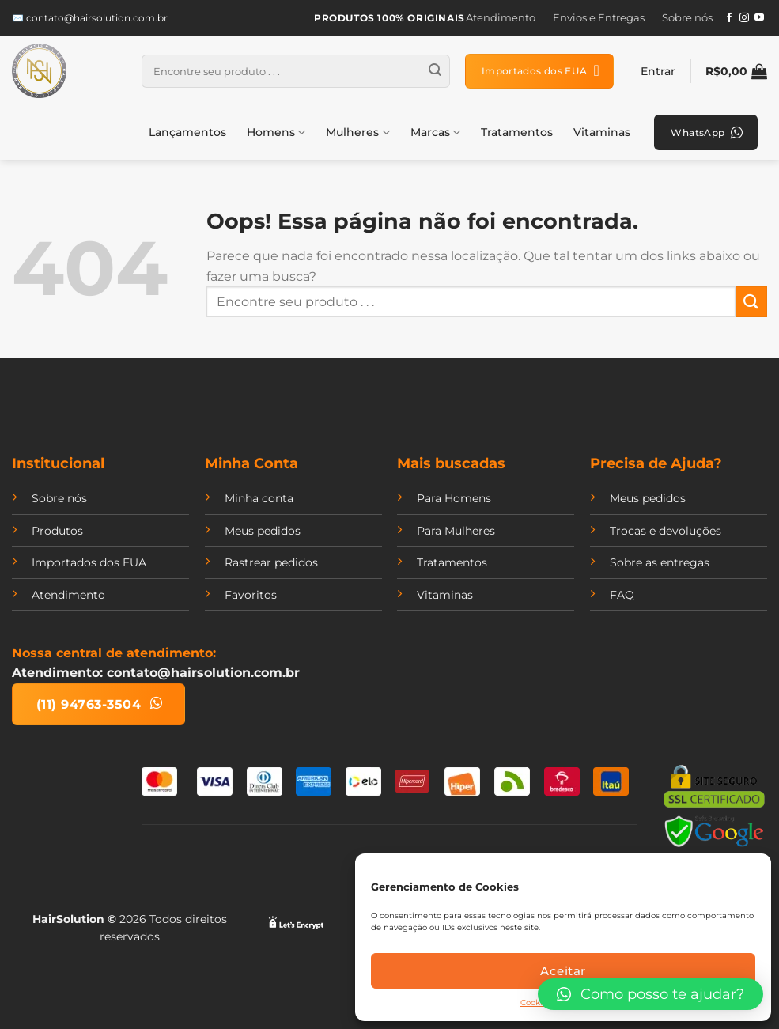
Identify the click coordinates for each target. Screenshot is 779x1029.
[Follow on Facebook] (729, 18)
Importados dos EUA (89, 562)
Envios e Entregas (599, 18)
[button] (650, 994)
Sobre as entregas (659, 562)
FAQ (622, 595)
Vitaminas (601, 132)
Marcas (435, 132)
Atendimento (500, 18)
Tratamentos (517, 132)
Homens (276, 132)
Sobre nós (687, 18)
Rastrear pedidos (271, 562)
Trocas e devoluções (665, 531)
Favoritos (251, 595)
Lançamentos (187, 132)
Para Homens (454, 498)
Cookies (535, 1002)
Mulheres (357, 132)
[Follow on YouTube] (759, 18)
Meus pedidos (263, 531)
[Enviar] (435, 71)
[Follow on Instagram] (744, 18)
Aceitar (562, 970)
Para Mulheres (456, 531)
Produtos (57, 531)
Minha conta (259, 498)
